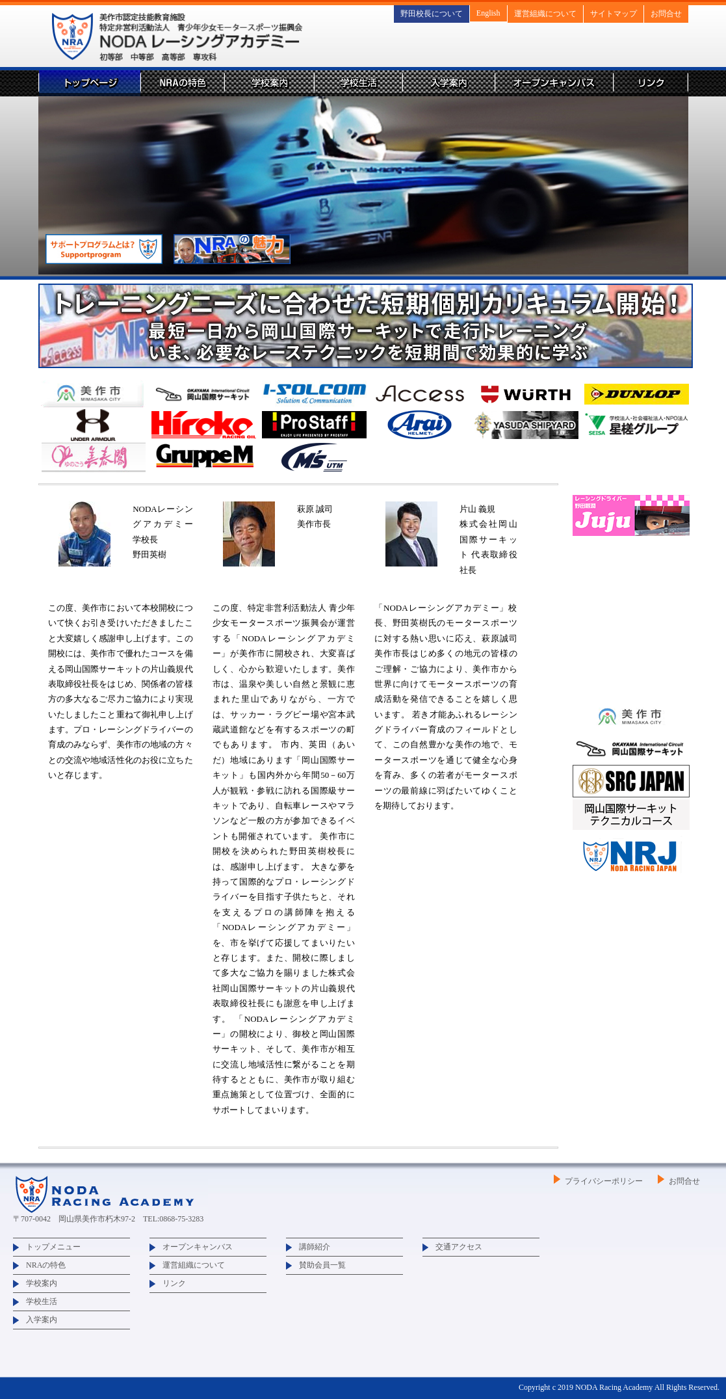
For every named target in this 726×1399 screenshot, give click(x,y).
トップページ (89, 83)
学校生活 (358, 83)
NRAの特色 (182, 83)
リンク (650, 83)
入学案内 (448, 83)
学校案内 (269, 83)
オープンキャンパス (554, 83)
